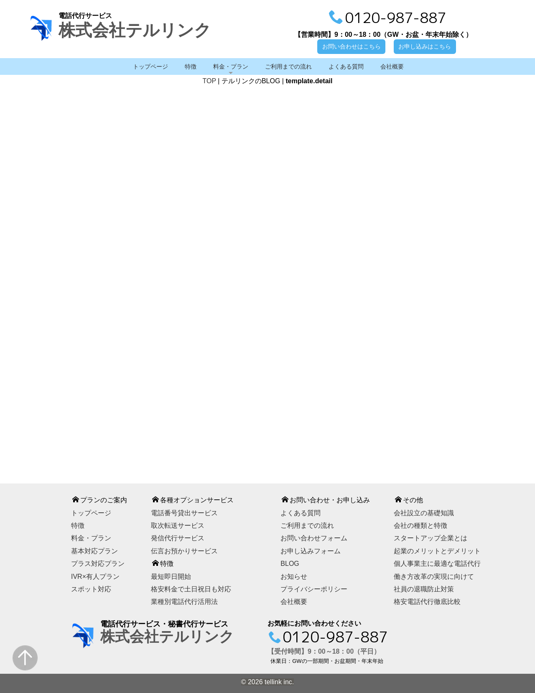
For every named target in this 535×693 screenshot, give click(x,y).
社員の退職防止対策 (424, 589)
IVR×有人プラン (95, 576)
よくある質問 (346, 66)
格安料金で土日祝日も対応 (191, 589)
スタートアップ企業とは (430, 538)
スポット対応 (91, 589)
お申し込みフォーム (310, 551)
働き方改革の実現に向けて (434, 576)
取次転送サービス (177, 525)
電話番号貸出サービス (184, 513)
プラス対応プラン (98, 563)
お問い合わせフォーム (313, 538)
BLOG (289, 563)
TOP (209, 80)
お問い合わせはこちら (351, 46)
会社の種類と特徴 (420, 525)
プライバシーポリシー (313, 589)
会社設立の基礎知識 (424, 513)
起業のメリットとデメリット (437, 551)
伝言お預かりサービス (184, 551)
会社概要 (392, 66)
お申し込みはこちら (424, 46)
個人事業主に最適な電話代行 (437, 563)
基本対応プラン (94, 551)
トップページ (150, 66)
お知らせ (293, 576)
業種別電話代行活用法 (184, 602)
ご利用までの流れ (288, 66)
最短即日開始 (171, 576)
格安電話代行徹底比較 (427, 602)
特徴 (190, 66)
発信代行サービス (177, 538)
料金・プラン (230, 66)
